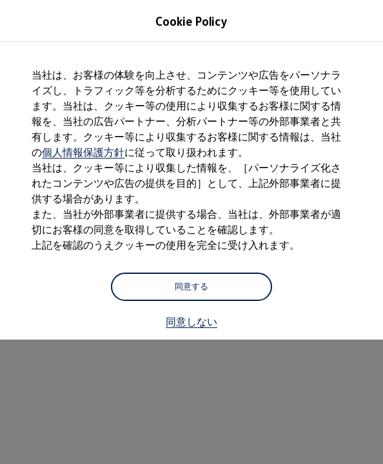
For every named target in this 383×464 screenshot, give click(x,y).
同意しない (191, 321)
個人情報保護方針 (83, 152)
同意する (191, 286)
